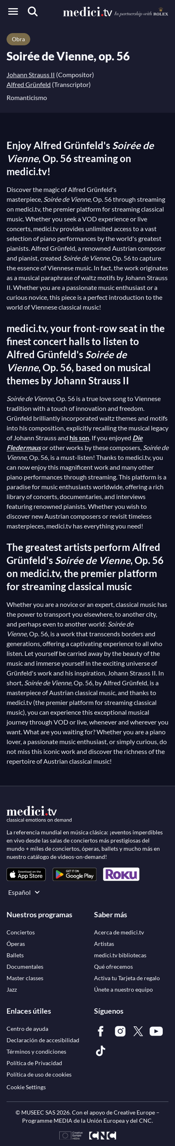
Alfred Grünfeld (29, 84)
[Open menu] (13, 11)
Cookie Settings (26, 1087)
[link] (26, 874)
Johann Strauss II (31, 74)
